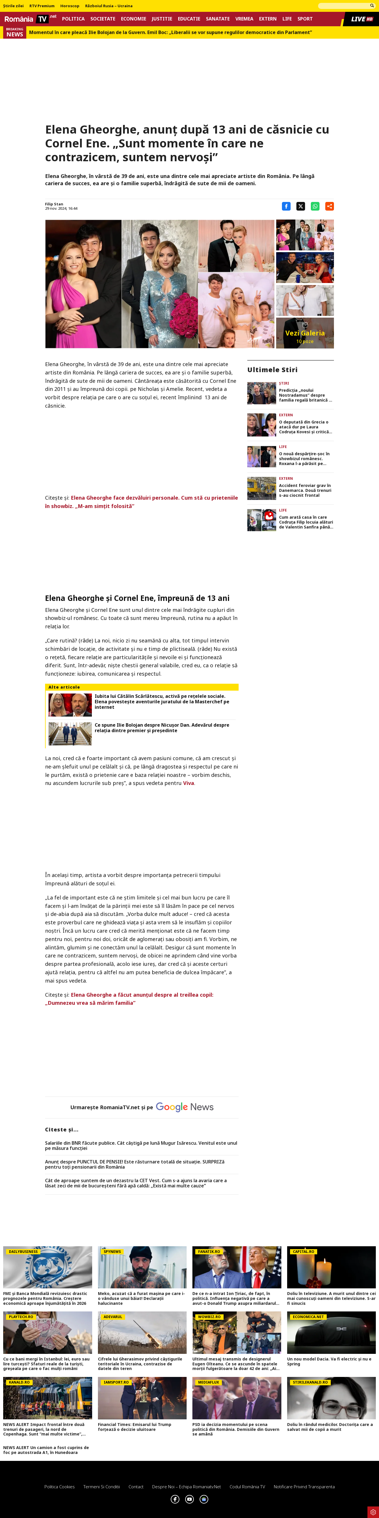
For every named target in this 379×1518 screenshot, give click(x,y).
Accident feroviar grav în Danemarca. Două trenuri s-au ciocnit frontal (305, 490)
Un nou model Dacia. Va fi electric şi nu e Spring (329, 1362)
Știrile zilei (13, 6)
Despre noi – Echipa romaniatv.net (186, 1486)
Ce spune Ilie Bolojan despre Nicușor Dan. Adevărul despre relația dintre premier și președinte (162, 727)
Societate (102, 19)
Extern (268, 19)
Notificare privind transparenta (304, 1486)
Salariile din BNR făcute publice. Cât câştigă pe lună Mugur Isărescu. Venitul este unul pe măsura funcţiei (141, 1146)
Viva (188, 782)
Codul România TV (247, 1486)
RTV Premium (42, 6)
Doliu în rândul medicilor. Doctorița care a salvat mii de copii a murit (330, 1427)
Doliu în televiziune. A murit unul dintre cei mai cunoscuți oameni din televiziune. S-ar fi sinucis (331, 1298)
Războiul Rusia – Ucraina (109, 6)
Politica (73, 19)
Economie (133, 19)
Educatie (189, 19)
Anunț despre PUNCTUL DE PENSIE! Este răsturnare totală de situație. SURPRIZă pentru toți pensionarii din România (134, 1164)
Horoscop (69, 6)
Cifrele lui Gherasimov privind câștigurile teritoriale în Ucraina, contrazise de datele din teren (140, 1364)
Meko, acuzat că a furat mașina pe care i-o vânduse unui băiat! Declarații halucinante (141, 1298)
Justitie (162, 19)
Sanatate (218, 19)
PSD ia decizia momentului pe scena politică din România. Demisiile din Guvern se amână (235, 1429)
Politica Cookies (59, 1486)
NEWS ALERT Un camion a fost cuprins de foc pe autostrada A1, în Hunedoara (46, 1450)
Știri (284, 383)
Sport (305, 19)
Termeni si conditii (101, 1486)
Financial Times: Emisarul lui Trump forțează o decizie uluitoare (134, 1427)
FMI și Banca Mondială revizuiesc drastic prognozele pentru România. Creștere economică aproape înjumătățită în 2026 (45, 1298)
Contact (136, 1486)
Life (287, 19)
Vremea (244, 19)
